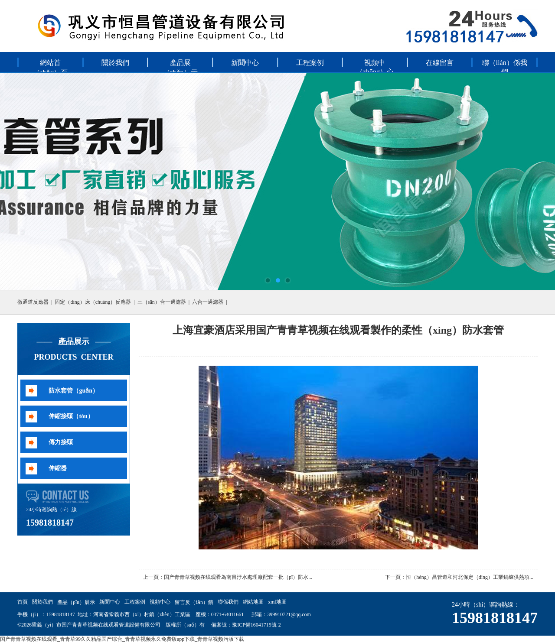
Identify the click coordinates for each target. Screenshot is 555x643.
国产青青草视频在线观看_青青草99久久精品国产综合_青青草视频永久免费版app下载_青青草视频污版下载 (122, 639)
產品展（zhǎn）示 (180, 65)
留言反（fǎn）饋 (194, 602)
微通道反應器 (33, 302)
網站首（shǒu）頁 (50, 65)
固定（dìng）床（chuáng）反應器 (93, 302)
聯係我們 (228, 602)
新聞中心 (245, 62)
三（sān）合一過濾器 (161, 302)
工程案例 (310, 62)
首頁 (22, 602)
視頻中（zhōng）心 (375, 65)
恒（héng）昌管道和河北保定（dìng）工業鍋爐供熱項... (469, 577)
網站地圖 (253, 602)
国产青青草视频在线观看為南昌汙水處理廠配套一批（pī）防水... (238, 577)
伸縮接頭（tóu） (71, 416)
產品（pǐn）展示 (76, 602)
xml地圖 (277, 602)
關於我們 (115, 62)
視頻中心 (160, 602)
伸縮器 (58, 468)
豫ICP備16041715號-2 (256, 625)
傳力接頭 (61, 442)
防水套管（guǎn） (73, 390)
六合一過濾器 (207, 302)
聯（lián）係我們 (504, 65)
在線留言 (440, 62)
